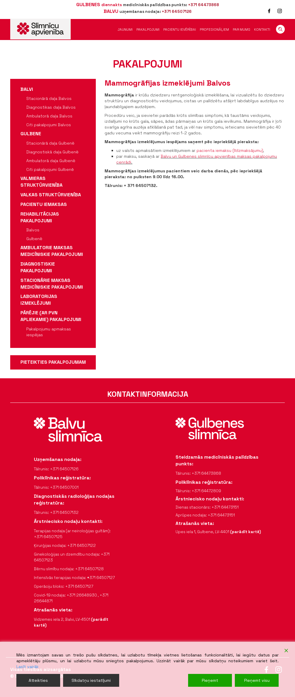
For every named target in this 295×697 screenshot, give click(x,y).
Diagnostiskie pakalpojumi (37, 267)
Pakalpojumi (147, 29)
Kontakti (262, 29)
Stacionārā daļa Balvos (49, 98)
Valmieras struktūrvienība (41, 181)
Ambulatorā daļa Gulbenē (50, 160)
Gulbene (30, 134)
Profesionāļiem (214, 29)
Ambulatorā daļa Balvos (49, 116)
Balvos (32, 230)
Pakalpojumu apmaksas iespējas (48, 331)
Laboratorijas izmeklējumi (38, 299)
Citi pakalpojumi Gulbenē (50, 169)
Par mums (241, 29)
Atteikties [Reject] (38, 680)
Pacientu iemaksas (43, 204)
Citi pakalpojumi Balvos (48, 124)
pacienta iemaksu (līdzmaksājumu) (230, 150)
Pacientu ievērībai (179, 29)
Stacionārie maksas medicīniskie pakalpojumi (51, 283)
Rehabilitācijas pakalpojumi (39, 217)
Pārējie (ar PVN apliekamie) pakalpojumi (50, 316)
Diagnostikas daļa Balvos (51, 107)
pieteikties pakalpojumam (53, 362)
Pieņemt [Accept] (210, 680)
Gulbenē (34, 238)
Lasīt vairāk (27, 666)
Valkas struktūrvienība (50, 195)
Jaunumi (125, 29)
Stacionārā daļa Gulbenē (50, 143)
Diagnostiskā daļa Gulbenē (52, 152)
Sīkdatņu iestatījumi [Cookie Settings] (91, 680)
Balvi (26, 89)
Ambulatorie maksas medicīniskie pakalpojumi (51, 251)
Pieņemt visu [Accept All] (257, 680)
